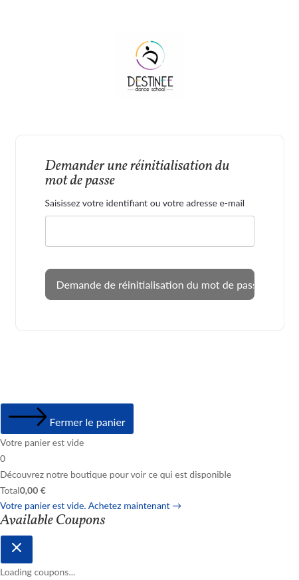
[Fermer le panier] (67, 419)
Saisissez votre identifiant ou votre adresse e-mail (145, 202)
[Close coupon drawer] (16, 549)
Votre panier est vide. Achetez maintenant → (90, 505)
